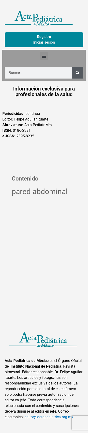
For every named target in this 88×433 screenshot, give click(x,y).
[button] (44, 56)
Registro (44, 36)
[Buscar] (77, 73)
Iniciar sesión (44, 42)
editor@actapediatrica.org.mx (49, 417)
